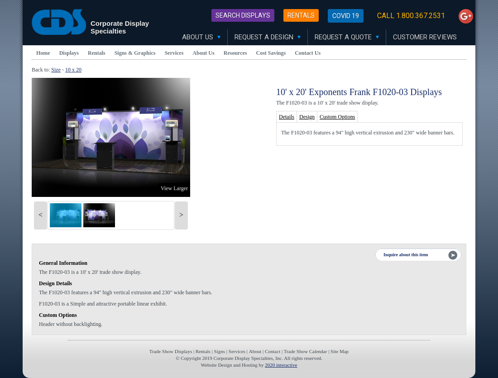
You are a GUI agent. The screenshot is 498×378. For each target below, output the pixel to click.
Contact (272, 351)
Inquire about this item (405, 254)
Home (43, 53)
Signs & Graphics (135, 53)
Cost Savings (271, 53)
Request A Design (268, 37)
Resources (235, 53)
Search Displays (242, 15)
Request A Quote (347, 37)
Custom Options (337, 117)
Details (286, 117)
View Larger (174, 188)
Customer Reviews (425, 37)
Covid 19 (345, 15)
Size (56, 70)
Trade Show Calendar (305, 351)
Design (307, 117)
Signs (219, 351)
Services (173, 53)
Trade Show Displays (170, 351)
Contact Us (308, 53)
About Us (201, 37)
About (255, 351)
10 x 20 (73, 70)
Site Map (339, 351)
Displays (69, 53)
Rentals (301, 15)
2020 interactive (281, 365)
